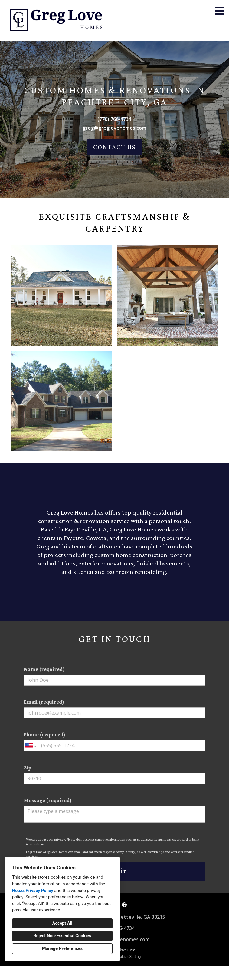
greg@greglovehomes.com (114, 128)
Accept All (62, 923)
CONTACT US (114, 147)
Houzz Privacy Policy (32, 890)
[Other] (124, 905)
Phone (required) (114, 741)
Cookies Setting (128, 956)
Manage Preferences (62, 948)
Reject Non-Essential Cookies (62, 935)
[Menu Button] (219, 11)
